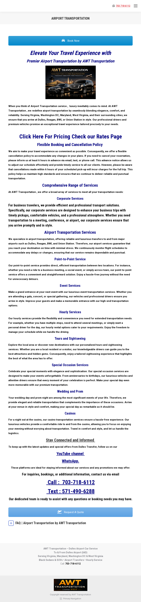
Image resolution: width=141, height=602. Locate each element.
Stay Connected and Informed (70, 440)
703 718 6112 (123, 6)
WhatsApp (70, 461)
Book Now (70, 40)
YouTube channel (70, 453)
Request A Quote (70, 512)
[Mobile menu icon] (136, 6)
